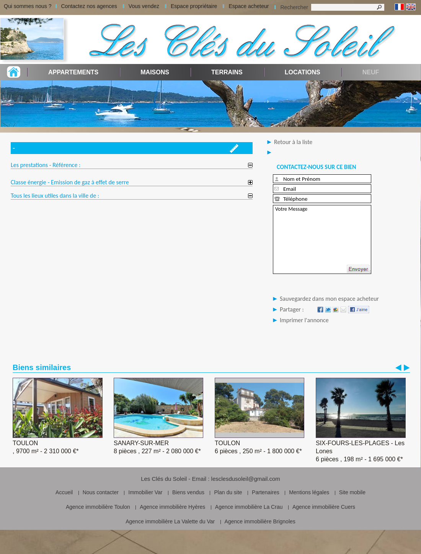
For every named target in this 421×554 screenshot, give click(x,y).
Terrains (227, 72)
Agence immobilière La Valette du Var (170, 521)
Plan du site (228, 492)
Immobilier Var (145, 492)
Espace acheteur (248, 6)
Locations (302, 72)
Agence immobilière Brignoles (260, 521)
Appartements (73, 72)
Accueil (64, 492)
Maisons (154, 72)
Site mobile (352, 492)
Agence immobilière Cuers (323, 507)
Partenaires (265, 492)
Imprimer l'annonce (304, 320)
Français (399, 7)
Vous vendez (144, 6)
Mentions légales (309, 492)
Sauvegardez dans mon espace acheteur (329, 298)
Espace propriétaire (194, 6)
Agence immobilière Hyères (172, 507)
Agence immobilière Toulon (98, 507)
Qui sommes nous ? (28, 6)
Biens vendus (188, 492)
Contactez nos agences (89, 6)
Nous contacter (101, 492)
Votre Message (322, 239)
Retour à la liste (293, 142)
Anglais (411, 7)
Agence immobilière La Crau (249, 507)
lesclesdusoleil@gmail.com (245, 478)
